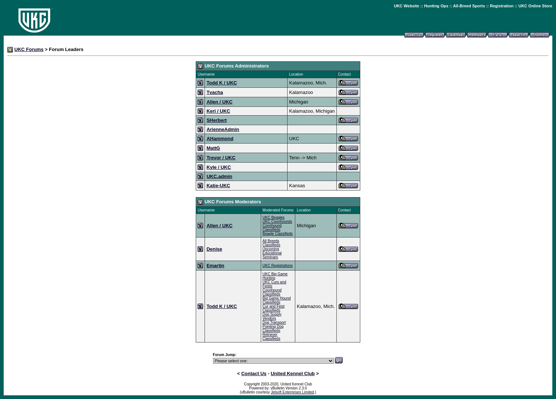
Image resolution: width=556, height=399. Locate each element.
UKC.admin (219, 176)
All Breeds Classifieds (271, 243)
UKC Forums (28, 49)
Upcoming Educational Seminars (272, 253)
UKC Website (406, 6)
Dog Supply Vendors (272, 316)
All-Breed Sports (469, 6)
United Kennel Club (293, 373)
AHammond (219, 138)
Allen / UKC (219, 102)
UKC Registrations (278, 266)
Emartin (215, 265)
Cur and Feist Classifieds (274, 308)
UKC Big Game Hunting (275, 276)
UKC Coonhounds (277, 222)
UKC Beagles (274, 217)
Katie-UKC (218, 185)
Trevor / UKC (220, 157)
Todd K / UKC (221, 83)
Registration (501, 6)
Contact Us (254, 373)
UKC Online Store (535, 6)
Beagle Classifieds (278, 234)
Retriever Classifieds (271, 337)
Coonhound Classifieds (272, 228)
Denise (214, 249)
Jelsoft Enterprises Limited (292, 392)
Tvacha (214, 92)
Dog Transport (274, 322)
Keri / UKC (218, 111)
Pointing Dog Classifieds (273, 328)
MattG (213, 148)
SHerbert (216, 120)
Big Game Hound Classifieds (277, 300)
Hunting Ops (436, 6)
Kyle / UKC (218, 167)
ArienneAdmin (222, 129)
